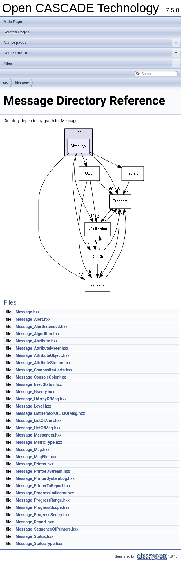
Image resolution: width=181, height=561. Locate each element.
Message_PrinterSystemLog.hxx (45, 478)
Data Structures (91, 53)
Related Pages (16, 32)
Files (91, 63)
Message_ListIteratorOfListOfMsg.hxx (50, 413)
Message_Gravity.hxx (35, 391)
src (5, 82)
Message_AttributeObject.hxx (43, 355)
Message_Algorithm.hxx (38, 333)
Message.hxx (28, 312)
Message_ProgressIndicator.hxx (45, 493)
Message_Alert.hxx (33, 319)
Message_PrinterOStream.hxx (43, 471)
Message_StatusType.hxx (39, 543)
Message (22, 82)
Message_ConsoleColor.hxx (41, 377)
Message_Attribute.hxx (37, 341)
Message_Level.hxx (33, 406)
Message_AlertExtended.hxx (42, 326)
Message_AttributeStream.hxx (43, 362)
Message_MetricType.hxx (39, 442)
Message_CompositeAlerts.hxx (44, 370)
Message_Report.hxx (35, 522)
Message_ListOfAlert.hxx (38, 420)
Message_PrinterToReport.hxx (43, 485)
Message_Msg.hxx (33, 449)
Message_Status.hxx (34, 536)
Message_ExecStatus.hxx (39, 384)
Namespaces (91, 42)
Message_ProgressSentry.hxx (43, 514)
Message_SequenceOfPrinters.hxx (47, 529)
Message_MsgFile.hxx (36, 456)
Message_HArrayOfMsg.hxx (41, 399)
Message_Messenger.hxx (39, 435)
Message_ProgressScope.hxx (43, 507)
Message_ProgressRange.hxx (43, 500)
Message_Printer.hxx (35, 464)
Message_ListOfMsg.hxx (38, 428)
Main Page (12, 21)
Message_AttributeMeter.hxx (42, 348)
